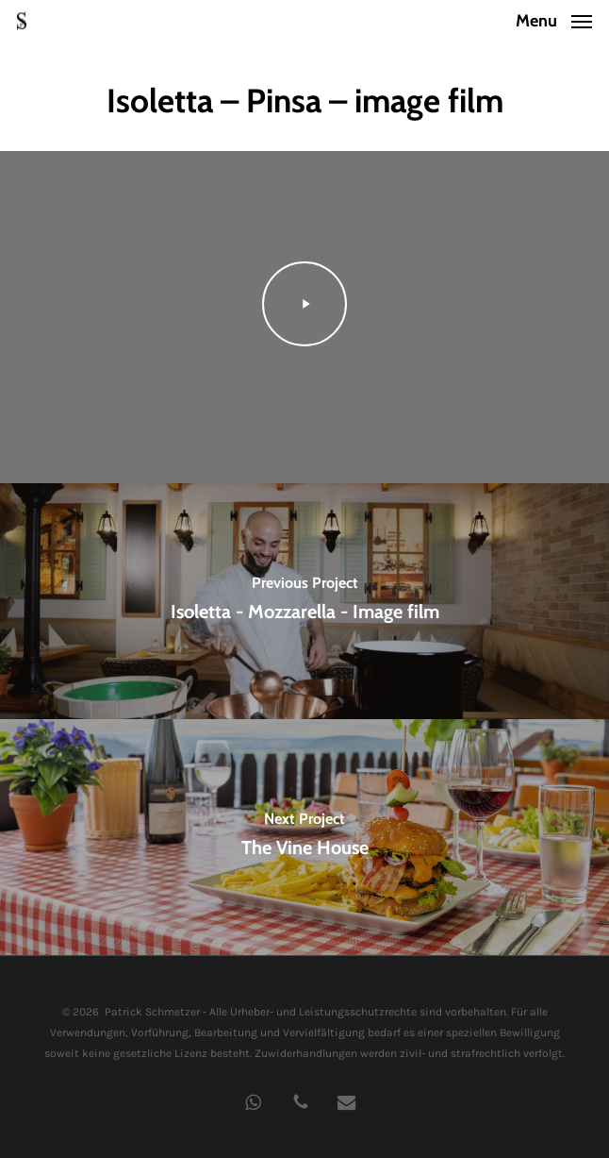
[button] (554, 18)
